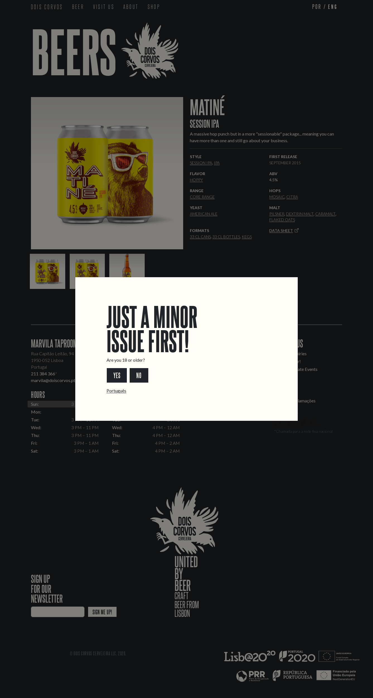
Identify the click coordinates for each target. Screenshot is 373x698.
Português (116, 390)
